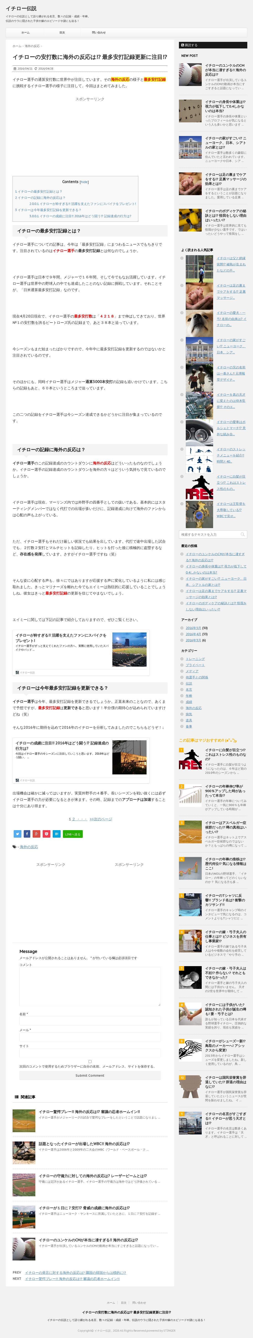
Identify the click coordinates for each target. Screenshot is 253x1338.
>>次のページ (101, 819)
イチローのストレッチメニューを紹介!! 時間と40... (231, 455)
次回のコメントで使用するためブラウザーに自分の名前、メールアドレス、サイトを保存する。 (88, 1066)
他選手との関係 (197, 677)
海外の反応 (29, 846)
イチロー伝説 (21, 8)
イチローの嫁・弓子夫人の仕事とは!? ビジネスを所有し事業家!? (225, 936)
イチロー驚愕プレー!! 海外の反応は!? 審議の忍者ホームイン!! (89, 1111)
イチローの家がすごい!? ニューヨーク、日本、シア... (231, 346)
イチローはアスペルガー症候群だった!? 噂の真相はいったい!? (225, 827)
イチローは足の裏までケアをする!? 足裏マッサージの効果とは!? (225, 179)
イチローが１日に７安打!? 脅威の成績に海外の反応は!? (84, 1208)
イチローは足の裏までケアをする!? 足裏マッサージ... (231, 291)
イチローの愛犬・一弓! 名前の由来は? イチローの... (232, 319)
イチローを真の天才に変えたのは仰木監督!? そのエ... (231, 401)
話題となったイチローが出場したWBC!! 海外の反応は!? (84, 1143)
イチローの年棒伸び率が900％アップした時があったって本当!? (225, 791)
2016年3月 (193, 640)
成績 (189, 702)
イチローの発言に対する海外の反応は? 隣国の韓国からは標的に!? (75, 1272)
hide (84, 182)
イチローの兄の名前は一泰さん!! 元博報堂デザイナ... (231, 373)
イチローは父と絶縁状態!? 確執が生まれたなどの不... (231, 264)
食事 (189, 726)
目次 (62, 32)
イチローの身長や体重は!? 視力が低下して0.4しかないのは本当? (225, 106)
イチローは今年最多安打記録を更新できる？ (48, 210)
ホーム (25, 32)
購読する (189, 45)
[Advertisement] (90, 135)
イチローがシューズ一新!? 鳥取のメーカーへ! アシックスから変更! (225, 1045)
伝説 (189, 683)
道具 (189, 720)
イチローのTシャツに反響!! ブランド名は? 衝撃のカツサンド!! (225, 900)
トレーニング (195, 659)
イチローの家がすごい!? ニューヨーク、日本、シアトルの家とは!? (225, 142)
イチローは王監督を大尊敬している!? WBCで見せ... (231, 510)
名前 (23, 1014)
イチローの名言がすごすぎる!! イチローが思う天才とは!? (225, 1118)
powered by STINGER (161, 1330)
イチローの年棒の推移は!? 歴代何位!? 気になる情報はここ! (225, 863)
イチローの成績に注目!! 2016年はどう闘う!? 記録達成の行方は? (80, 216)
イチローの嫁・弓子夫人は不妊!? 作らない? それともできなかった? (225, 973)
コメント (25, 965)
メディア (192, 671)
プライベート (195, 665)
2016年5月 (193, 628)
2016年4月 (193, 634)
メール (25, 1030)
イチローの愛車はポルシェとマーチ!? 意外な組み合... (231, 428)
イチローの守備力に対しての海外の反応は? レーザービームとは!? (93, 1176)
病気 (189, 714)
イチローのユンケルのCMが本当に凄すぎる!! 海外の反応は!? (88, 1240)
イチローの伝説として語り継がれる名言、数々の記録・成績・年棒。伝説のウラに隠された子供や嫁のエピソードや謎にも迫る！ (126, 1320)
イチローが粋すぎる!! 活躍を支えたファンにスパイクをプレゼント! (82, 204)
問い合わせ (99, 32)
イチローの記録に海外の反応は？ (40, 198)
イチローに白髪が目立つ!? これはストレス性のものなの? (225, 754)
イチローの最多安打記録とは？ (38, 191)
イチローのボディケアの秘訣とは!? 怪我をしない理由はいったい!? (225, 215)
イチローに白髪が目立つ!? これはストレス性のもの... (231, 482)
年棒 (189, 696)
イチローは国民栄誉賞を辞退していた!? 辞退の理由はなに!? (225, 1082)
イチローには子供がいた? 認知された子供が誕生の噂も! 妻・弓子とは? (225, 1009)
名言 (189, 690)
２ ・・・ (80, 819)
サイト (24, 1046)
